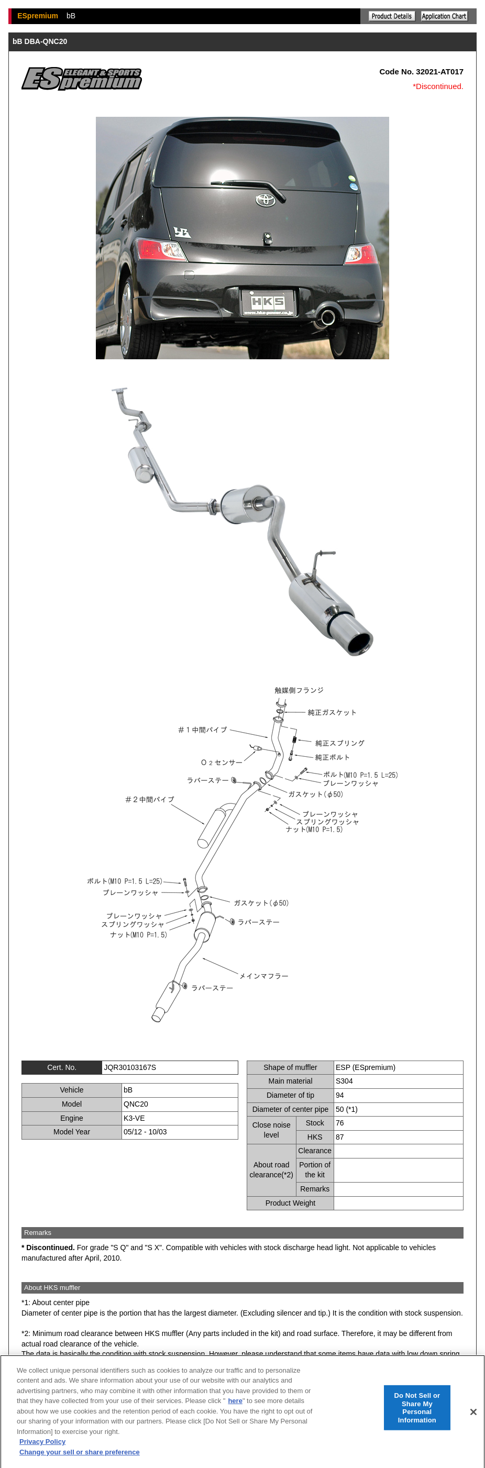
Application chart (444, 16)
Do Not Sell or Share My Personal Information (417, 1412)
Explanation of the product (392, 16)
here (235, 1405)
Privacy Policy (42, 1447)
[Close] (473, 1416)
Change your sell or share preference (79, 1457)
